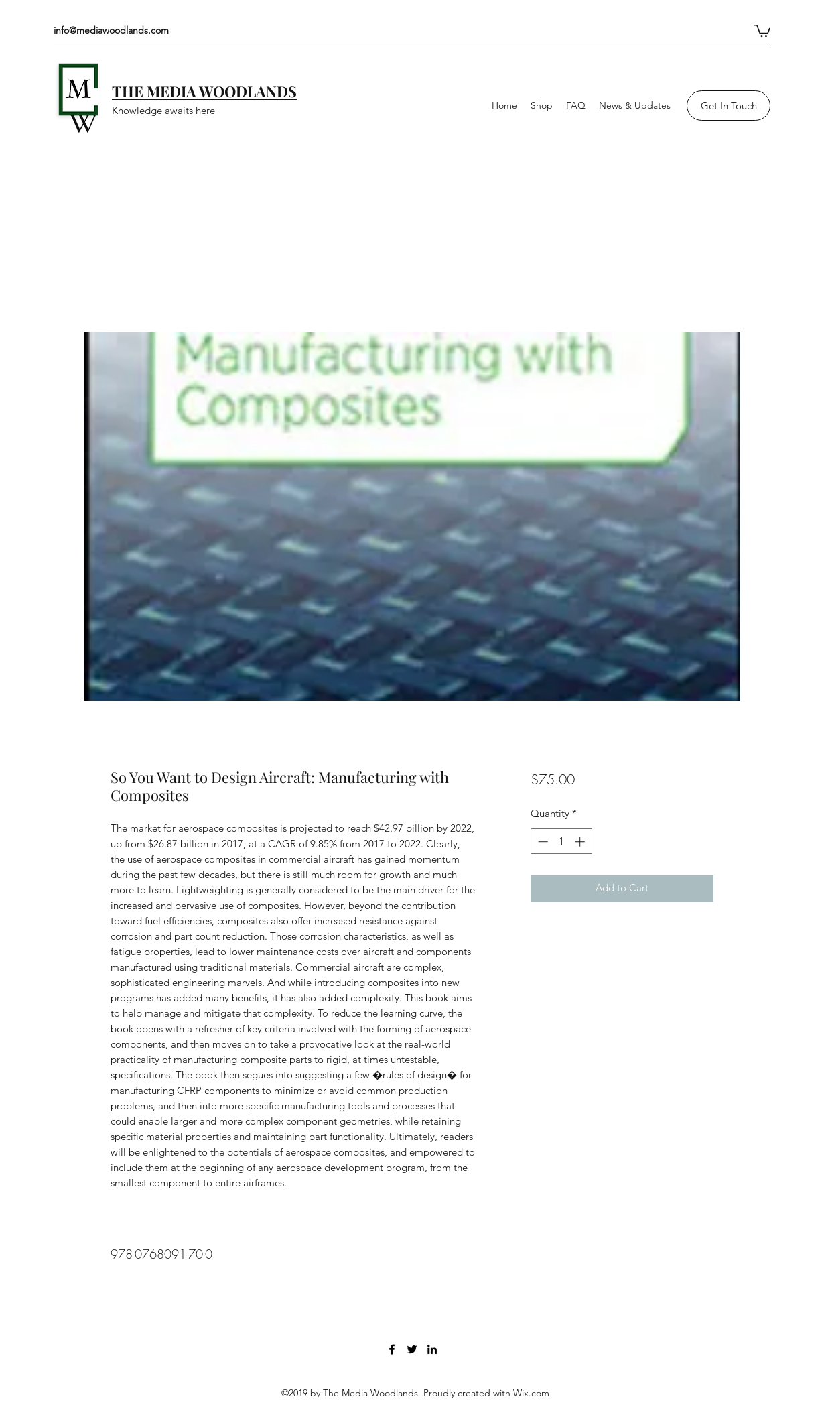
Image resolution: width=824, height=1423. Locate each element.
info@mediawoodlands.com (111, 30)
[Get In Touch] (728, 105)
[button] (762, 30)
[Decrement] (542, 841)
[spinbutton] (561, 841)
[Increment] (581, 841)
